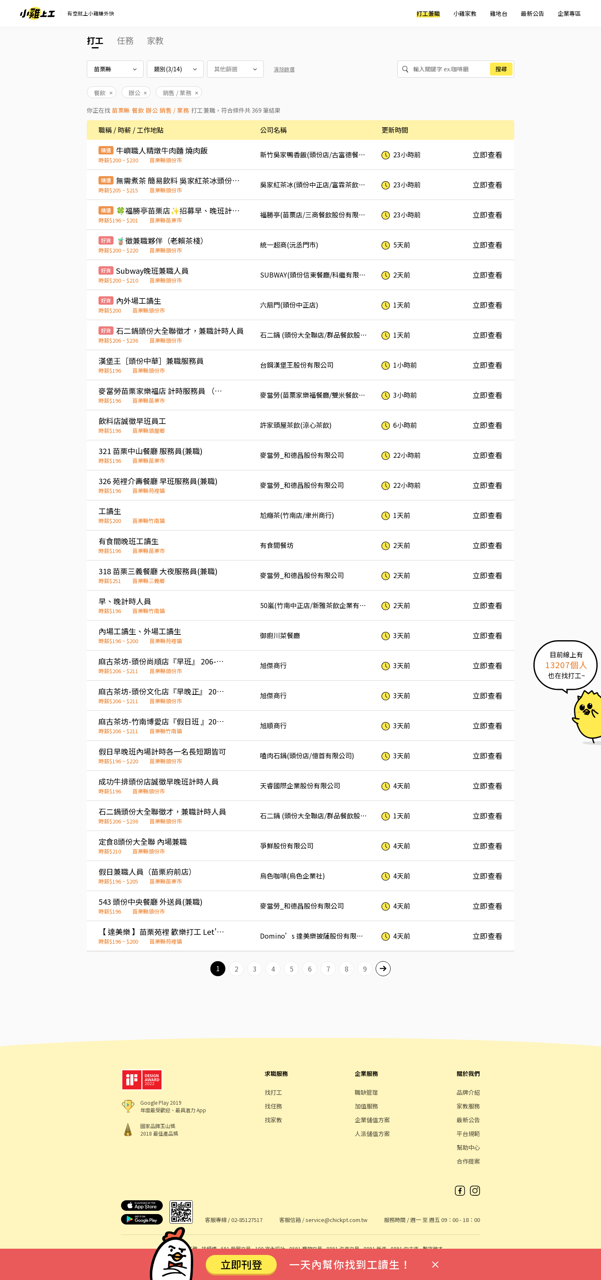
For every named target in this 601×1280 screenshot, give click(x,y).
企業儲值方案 (372, 1120)
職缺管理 (366, 1092)
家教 (155, 40)
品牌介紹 (468, 1092)
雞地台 (499, 13)
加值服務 (366, 1106)
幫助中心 (468, 1147)
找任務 (273, 1106)
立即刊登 (241, 1264)
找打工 (273, 1092)
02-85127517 (247, 1220)
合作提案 (468, 1161)
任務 (125, 40)
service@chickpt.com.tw (336, 1220)
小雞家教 (465, 13)
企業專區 (569, 13)
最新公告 (532, 13)
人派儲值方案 (372, 1133)
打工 (95, 40)
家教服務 (468, 1106)
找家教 (273, 1120)
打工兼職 (428, 13)
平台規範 (468, 1133)
